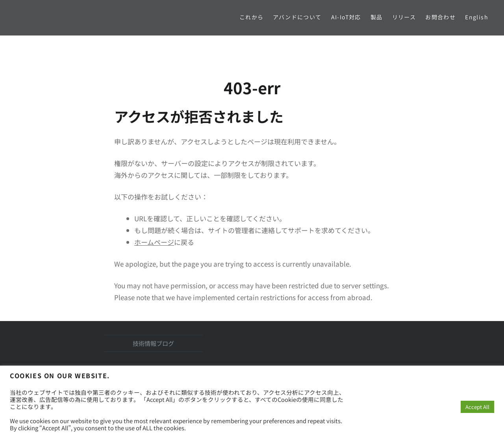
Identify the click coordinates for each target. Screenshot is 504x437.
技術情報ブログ (153, 343)
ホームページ (154, 242)
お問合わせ (440, 17)
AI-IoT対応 (346, 17)
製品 (377, 17)
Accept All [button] (477, 407)
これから (251, 17)
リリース (404, 17)
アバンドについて (297, 17)
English (476, 17)
